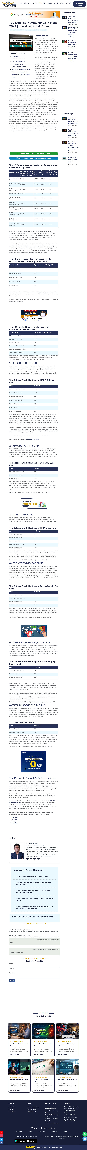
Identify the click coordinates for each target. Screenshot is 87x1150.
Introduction (15, 56)
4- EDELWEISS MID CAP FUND (19, 67)
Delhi (31, 1132)
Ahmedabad (42, 1132)
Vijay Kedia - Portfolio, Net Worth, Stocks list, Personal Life (73, 132)
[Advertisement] (34, 994)
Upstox (14, 821)
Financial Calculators (52, 1118)
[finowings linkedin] (74, 1120)
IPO (44, 3)
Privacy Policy (32, 1109)
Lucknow (19, 1132)
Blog (40, 3)
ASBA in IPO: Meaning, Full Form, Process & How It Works (73, 19)
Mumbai (54, 1132)
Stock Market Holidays (53, 1123)
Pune (66, 1132)
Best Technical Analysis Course (52, 1111)
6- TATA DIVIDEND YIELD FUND (20, 72)
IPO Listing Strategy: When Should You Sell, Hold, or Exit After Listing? (73, 56)
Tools (61, 3)
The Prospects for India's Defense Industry (33, 778)
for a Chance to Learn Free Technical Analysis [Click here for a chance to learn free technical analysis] (43, 1147)
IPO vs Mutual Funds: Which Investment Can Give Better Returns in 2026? (73, 44)
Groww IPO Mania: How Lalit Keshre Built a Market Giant (73, 160)
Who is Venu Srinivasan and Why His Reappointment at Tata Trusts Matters (73, 146)
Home (21, 3)
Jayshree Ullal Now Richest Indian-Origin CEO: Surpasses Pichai (73, 120)
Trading (70, 24)
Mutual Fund (50, 4)
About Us (12, 1107)
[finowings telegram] (84, 1139)
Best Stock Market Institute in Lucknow (50, 1107)
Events (48, 1121)
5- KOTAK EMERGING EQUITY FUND (21, 69)
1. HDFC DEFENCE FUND (18, 59)
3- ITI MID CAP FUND (17, 64)
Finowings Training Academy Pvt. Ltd (66, 1137)
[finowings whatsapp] (84, 1134)
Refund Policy (32, 1111)
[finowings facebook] (68, 1120)
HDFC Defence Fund (15, 336)
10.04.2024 (22, 30)
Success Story (71, 125)
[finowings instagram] (71, 1120)
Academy (26, 3)
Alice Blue (15, 823)
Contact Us (13, 1111)
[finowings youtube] (1, 1132)
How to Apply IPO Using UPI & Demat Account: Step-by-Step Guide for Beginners (73, 31)
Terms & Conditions (33, 1107)
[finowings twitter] (65, 1120)
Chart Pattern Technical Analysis (52, 1115)
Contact (68, 3)
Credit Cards (56, 4)
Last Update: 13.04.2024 (33, 30)
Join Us (12, 1109)
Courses (34, 3)
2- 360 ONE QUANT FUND (18, 61)
